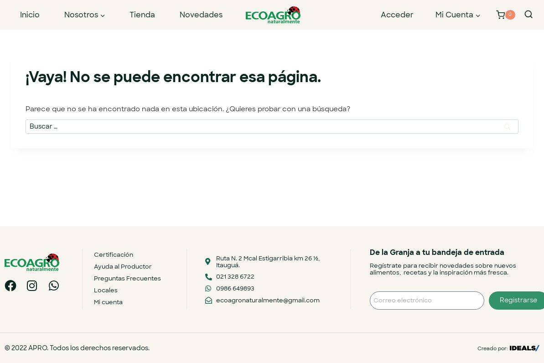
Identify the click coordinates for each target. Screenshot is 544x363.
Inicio (30, 15)
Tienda (142, 15)
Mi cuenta (108, 302)
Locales (106, 290)
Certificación (113, 255)
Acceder (397, 15)
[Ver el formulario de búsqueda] (528, 14)
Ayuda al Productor (123, 266)
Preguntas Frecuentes (127, 278)
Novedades (201, 15)
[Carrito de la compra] (505, 15)
